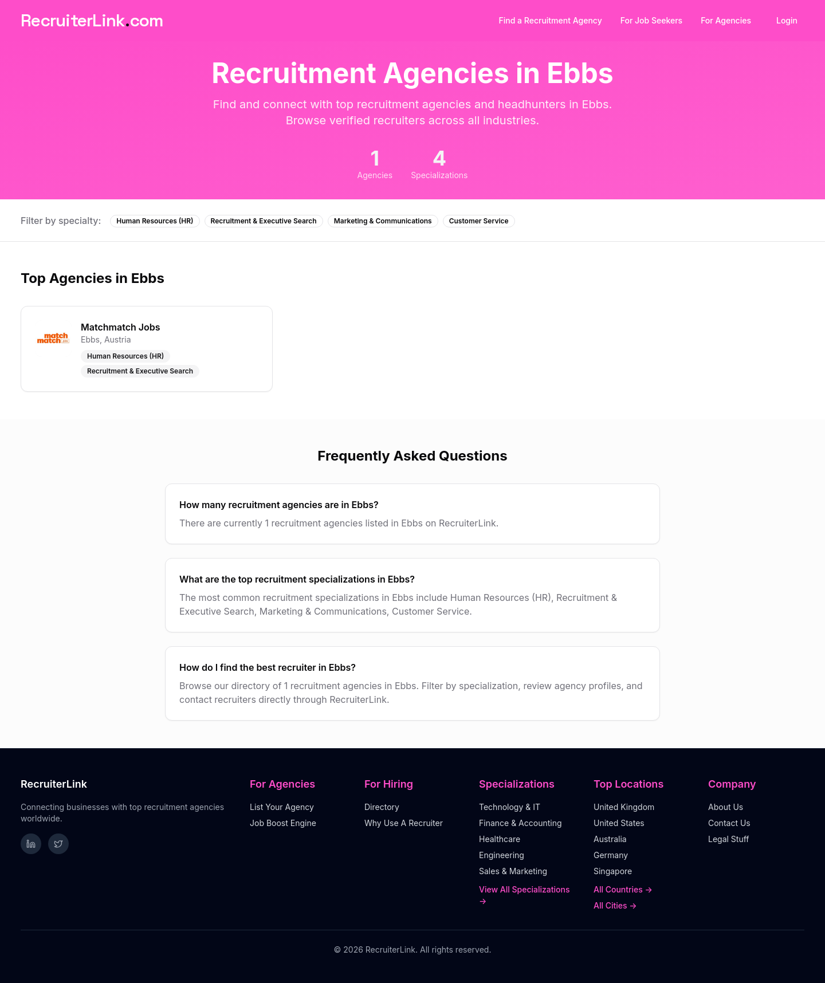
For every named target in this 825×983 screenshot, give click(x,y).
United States (619, 823)
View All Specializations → (524, 895)
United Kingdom (624, 807)
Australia (610, 839)
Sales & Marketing (513, 871)
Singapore (613, 871)
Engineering (501, 855)
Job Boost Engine (283, 823)
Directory (381, 807)
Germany (611, 855)
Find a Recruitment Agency (550, 20)
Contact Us (729, 823)
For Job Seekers (651, 20)
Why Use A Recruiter (403, 823)
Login (787, 20)
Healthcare (499, 839)
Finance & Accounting (520, 823)
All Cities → (615, 905)
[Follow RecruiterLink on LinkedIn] (31, 843)
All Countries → (623, 889)
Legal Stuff (728, 839)
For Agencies (726, 20)
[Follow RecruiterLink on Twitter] (58, 843)
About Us (725, 807)
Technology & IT (509, 807)
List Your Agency (282, 807)
